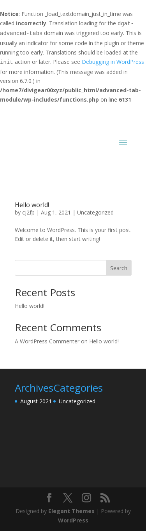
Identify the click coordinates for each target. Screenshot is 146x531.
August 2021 (36, 401)
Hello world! (32, 204)
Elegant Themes (71, 511)
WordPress (73, 520)
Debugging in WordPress (113, 61)
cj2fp (28, 212)
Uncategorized (95, 212)
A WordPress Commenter (47, 341)
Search (118, 268)
